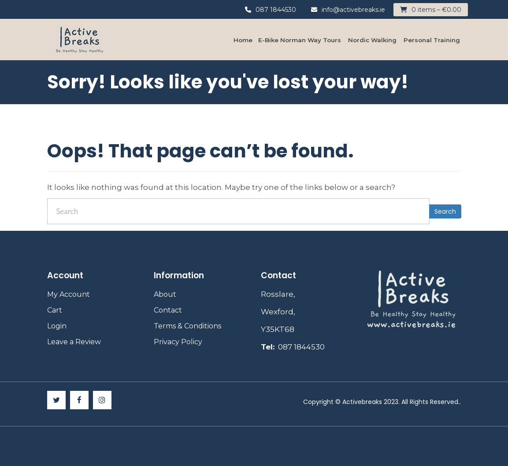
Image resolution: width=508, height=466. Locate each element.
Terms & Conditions (187, 326)
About (165, 294)
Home (243, 40)
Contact (168, 310)
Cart (54, 310)
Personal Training (432, 40)
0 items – (436, 10)
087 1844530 (270, 10)
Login (57, 326)
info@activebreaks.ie (348, 10)
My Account (68, 294)
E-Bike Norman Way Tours (299, 40)
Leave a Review (74, 342)
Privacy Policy (178, 342)
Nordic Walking (372, 40)
